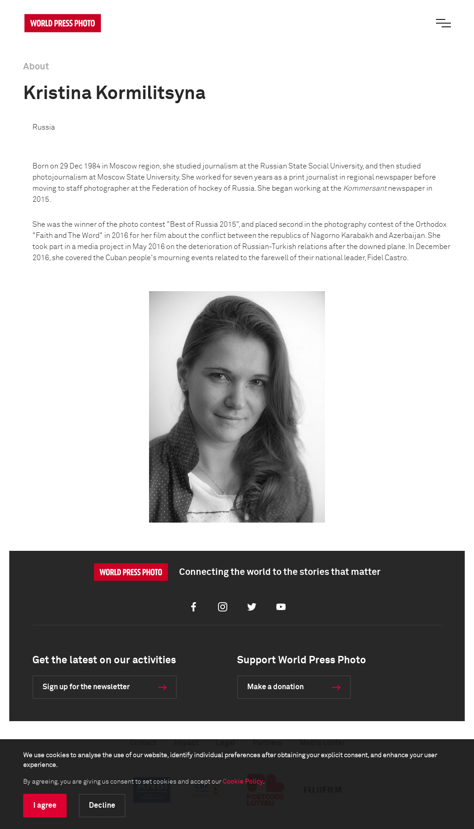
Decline (102, 805)
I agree (44, 805)
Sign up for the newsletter (86, 687)
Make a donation (275, 687)
